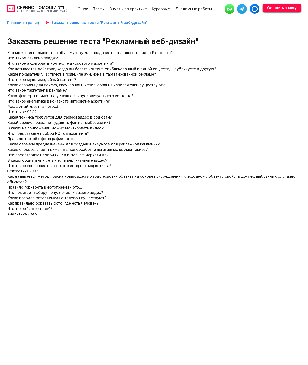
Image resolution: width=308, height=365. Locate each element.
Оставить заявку (282, 8)
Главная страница (24, 23)
